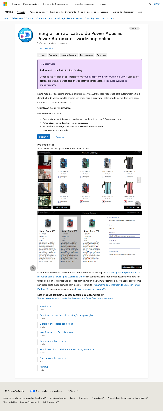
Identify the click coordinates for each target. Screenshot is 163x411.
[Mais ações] (156, 18)
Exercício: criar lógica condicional (57, 323)
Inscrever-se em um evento (89, 288)
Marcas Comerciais (28, 402)
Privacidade (97, 398)
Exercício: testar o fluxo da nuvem (57, 332)
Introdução (45, 306)
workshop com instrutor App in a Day (105, 76)
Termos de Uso (10, 402)
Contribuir (83, 398)
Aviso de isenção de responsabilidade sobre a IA (25, 398)
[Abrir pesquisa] (150, 4)
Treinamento (17, 18)
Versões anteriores (58, 398)
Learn (6, 18)
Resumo (44, 366)
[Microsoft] (5, 4)
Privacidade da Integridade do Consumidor (127, 398)
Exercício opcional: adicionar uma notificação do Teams (68, 349)
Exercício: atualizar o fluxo (53, 340)
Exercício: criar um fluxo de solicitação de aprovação (66, 315)
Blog (72, 398)
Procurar (30, 18)
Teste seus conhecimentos (53, 358)
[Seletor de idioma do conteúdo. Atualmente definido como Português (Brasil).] (15, 391)
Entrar (156, 3)
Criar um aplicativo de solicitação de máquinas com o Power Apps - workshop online (74, 18)
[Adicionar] (59, 137)
